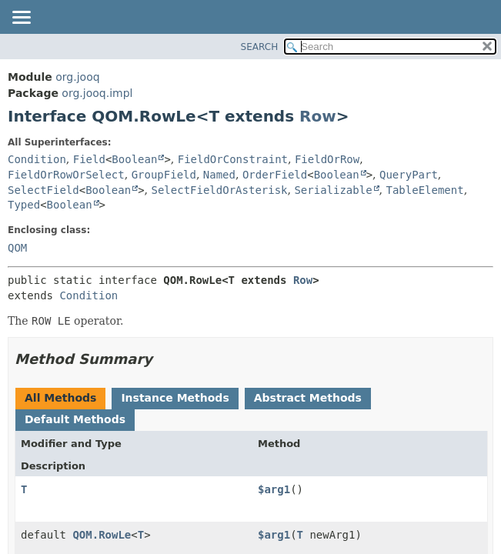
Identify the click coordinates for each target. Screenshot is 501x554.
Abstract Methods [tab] (308, 398)
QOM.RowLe (101, 535)
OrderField (274, 175)
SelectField (43, 190)
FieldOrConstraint (233, 159)
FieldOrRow (327, 159)
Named (219, 175)
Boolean (134, 159)
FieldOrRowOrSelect (66, 175)
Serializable (333, 190)
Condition (37, 159)
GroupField (164, 175)
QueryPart (408, 175)
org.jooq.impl (97, 93)
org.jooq (77, 77)
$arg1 (274, 489)
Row (317, 116)
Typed (24, 205)
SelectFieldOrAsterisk (220, 190)
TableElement (425, 190)
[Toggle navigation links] (21, 18)
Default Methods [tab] (75, 419)
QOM (17, 248)
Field (89, 159)
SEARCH (260, 47)
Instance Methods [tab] (175, 398)
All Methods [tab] (60, 398)
